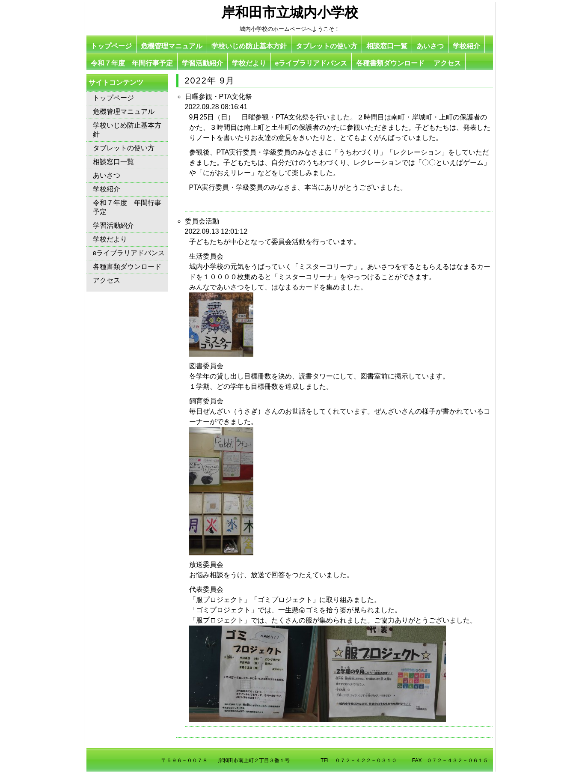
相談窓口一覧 (386, 46)
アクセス (447, 63)
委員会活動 (202, 221)
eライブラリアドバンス (311, 63)
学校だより (249, 63)
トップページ (111, 46)
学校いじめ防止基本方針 (249, 46)
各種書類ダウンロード (390, 63)
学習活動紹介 (202, 63)
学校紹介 (466, 46)
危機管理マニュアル (171, 46)
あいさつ (430, 46)
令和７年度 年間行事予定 (132, 63)
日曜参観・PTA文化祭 (218, 96)
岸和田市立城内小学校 (289, 12)
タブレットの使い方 (326, 46)
